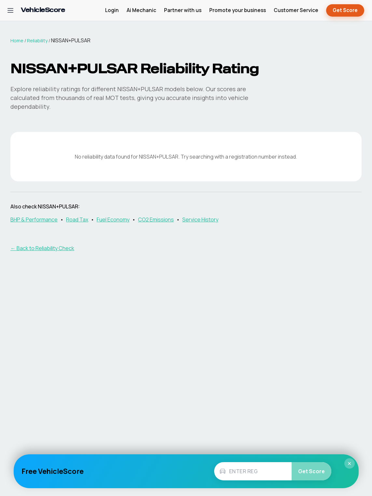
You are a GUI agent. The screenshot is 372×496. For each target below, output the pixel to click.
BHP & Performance (34, 219)
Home (16, 40)
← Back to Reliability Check (42, 248)
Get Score (345, 10)
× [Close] (349, 463)
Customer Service (296, 10)
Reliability (37, 40)
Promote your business (237, 10)
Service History (200, 219)
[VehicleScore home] (43, 11)
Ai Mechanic (141, 10)
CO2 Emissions (156, 219)
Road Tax (77, 219)
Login (112, 10)
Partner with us (182, 10)
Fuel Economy (113, 219)
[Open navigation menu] (10, 10)
